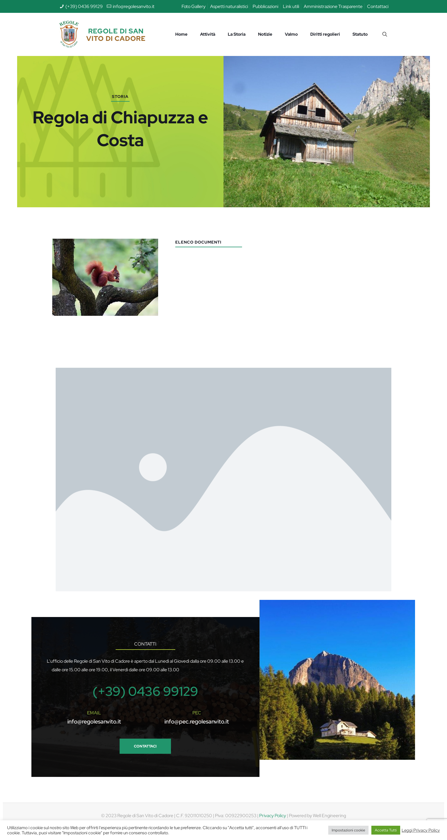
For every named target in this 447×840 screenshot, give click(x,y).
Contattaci (377, 6)
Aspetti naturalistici (229, 6)
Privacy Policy (272, 816)
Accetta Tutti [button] (386, 830)
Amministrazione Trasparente (333, 6)
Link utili (291, 6)
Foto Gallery (194, 6)
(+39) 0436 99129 (84, 6)
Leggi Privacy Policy (421, 830)
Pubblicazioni (265, 6)
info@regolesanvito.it (133, 6)
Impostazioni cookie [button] (348, 830)
